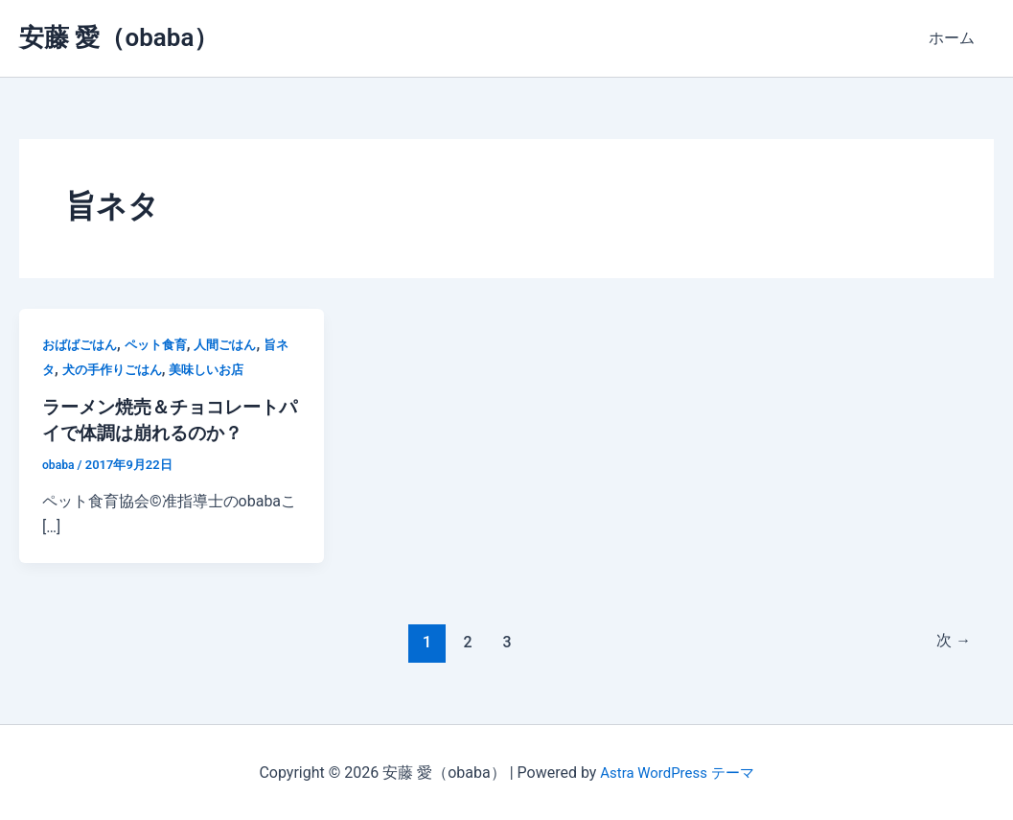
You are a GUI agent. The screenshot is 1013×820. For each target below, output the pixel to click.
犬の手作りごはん (130, 369)
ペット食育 (163, 344)
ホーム (955, 38)
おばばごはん (82, 344)
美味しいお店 (231, 369)
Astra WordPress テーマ (677, 771)
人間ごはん (237, 344)
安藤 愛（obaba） (119, 37)
